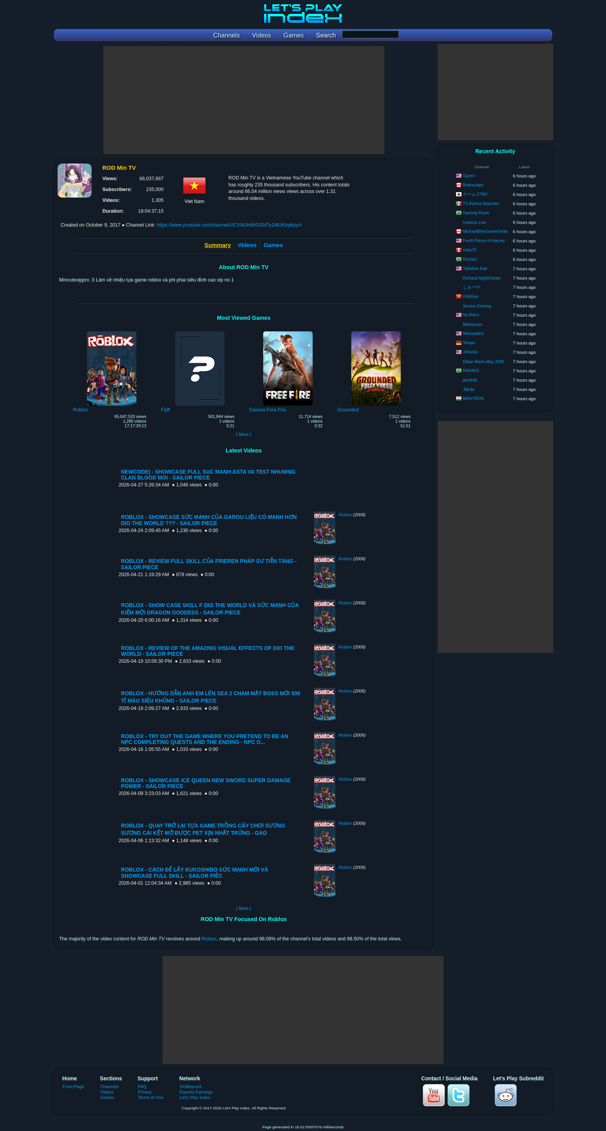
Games (273, 245)
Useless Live (474, 222)
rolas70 (470, 249)
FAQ (142, 1086)
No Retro (471, 314)
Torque (469, 342)
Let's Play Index (195, 1097)
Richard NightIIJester (482, 278)
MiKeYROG (473, 398)
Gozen (469, 175)
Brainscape (473, 185)
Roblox (345, 514)
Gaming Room (476, 212)
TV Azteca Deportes (481, 203)
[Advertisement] (244, 100)
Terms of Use (150, 1097)
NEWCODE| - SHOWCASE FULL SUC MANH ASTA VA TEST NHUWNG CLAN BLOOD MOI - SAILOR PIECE (208, 475)
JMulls (469, 389)
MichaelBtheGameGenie (485, 231)
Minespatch (473, 333)
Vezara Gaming (477, 306)
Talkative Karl (475, 268)
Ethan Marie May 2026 (483, 361)
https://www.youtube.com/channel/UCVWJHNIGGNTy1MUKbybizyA (229, 225)
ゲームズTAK (475, 194)
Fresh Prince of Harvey (484, 240)
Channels (109, 1086)
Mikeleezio (472, 324)
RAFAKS (471, 370)
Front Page (73, 1086)
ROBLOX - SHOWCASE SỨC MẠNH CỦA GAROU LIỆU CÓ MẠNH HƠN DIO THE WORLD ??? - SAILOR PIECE (209, 520)
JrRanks (470, 352)
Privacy (145, 1092)
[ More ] (243, 434)
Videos (247, 245)
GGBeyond (190, 1086)
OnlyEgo (471, 296)
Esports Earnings (196, 1092)
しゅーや (471, 287)
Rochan (470, 259)
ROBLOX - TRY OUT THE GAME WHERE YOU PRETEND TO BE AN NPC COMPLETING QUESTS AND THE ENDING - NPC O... (204, 739)
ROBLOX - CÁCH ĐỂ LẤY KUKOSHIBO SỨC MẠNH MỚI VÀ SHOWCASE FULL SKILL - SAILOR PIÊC (194, 873)
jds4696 (470, 380)
